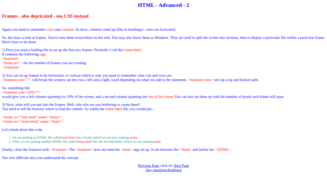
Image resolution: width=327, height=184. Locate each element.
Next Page (181, 166)
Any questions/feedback (163, 170)
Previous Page (148, 166)
